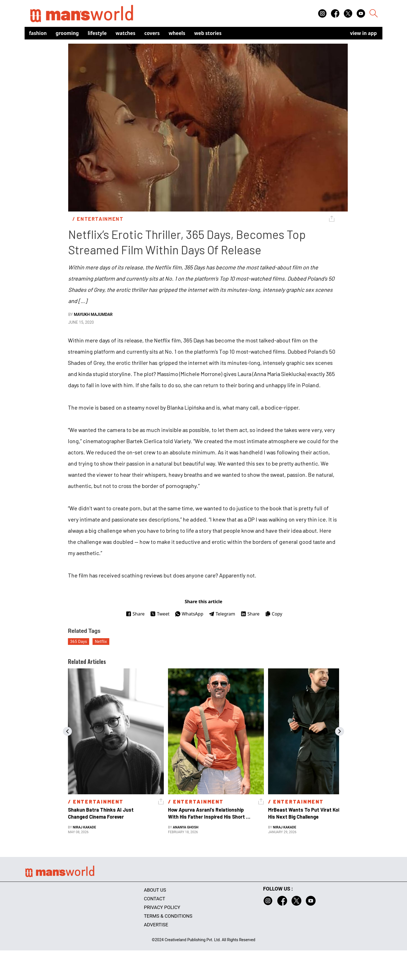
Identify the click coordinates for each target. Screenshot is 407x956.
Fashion (38, 33)
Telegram (222, 614)
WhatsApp (189, 614)
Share (135, 614)
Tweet (159, 614)
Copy (273, 614)
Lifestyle (97, 33)
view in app (363, 33)
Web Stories (208, 33)
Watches (126, 33)
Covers (152, 33)
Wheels (177, 33)
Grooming (67, 33)
